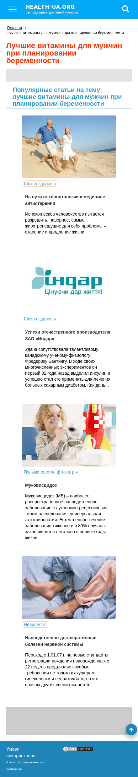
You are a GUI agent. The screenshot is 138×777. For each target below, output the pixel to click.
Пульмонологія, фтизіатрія (51, 471)
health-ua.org (57, 8)
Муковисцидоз (41, 485)
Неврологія (35, 624)
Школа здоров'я (40, 183)
